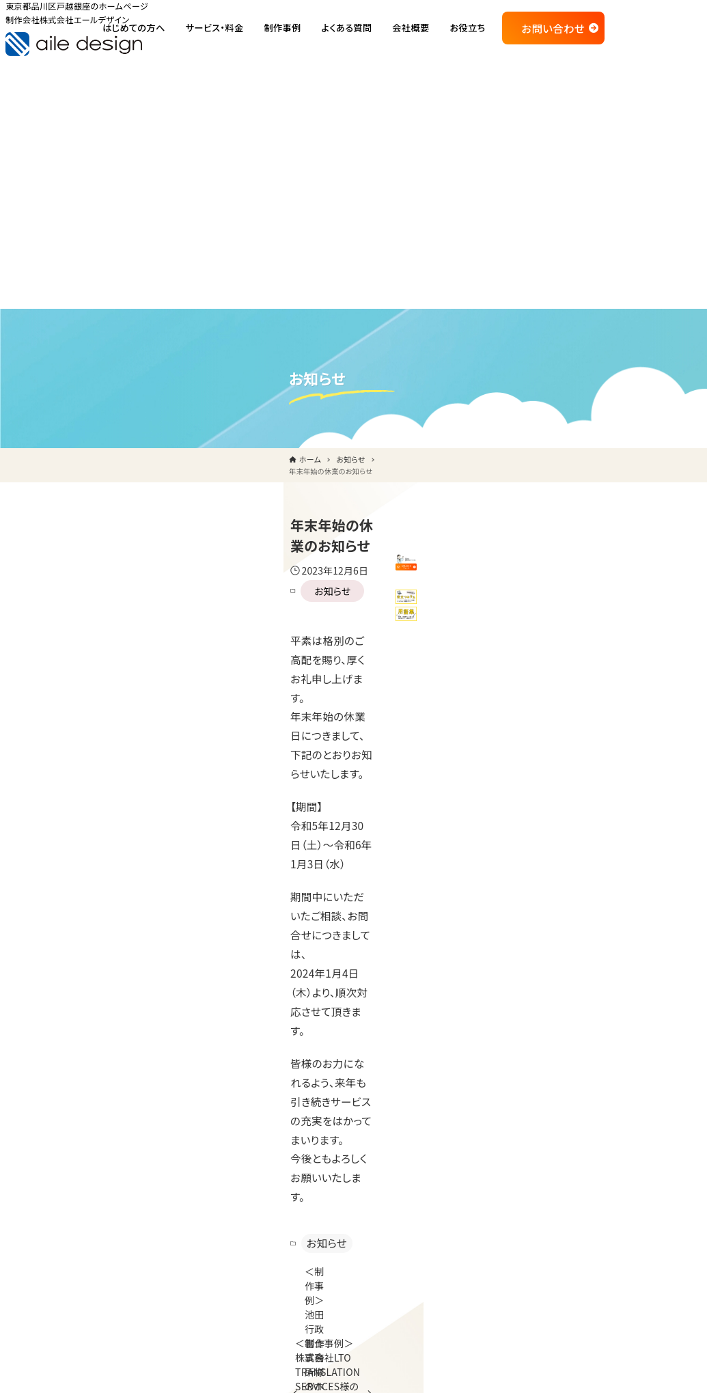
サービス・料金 (434, 1060)
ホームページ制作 (458, 1087)
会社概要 (594, 1060)
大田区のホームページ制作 (632, 1137)
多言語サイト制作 (457, 1169)
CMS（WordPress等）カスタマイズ (491, 1223)
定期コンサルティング (464, 1251)
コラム (337, 1244)
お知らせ (159, 381)
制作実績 (326, 1166)
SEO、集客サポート (459, 1278)
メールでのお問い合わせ (506, 940)
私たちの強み (352, 1113)
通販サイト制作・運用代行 (474, 1141)
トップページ (334, 1060)
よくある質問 (334, 1191)
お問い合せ (599, 1163)
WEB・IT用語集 (356, 1271)
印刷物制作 (444, 1196)
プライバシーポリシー (620, 1188)
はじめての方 (335, 1086)
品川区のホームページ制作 (632, 1111)
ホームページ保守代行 (468, 1114)
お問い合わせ (627, 33)
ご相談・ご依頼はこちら (140, 1229)
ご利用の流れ (352, 1140)
